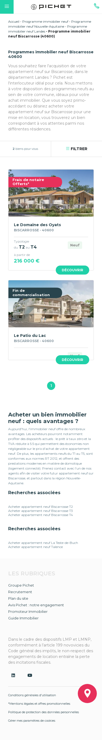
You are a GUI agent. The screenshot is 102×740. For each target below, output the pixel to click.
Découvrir (72, 270)
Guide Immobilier (23, 618)
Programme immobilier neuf (45, 21)
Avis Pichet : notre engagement (36, 605)
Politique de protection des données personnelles (43, 712)
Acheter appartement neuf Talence (35, 547)
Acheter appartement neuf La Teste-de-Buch (43, 543)
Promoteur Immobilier (28, 611)
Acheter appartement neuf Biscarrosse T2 (40, 507)
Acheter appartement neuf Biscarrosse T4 (40, 515)
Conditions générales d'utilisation (32, 695)
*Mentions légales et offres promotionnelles (39, 704)
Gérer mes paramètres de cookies (31, 720)
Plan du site (18, 598)
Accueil (13, 21)
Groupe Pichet (21, 585)
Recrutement (20, 592)
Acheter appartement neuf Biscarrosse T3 (40, 511)
